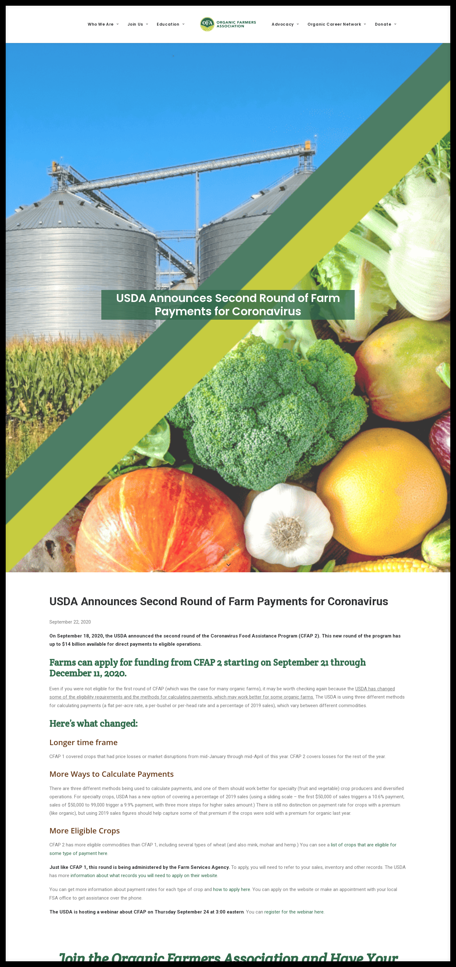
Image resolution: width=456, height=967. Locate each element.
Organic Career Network (336, 24)
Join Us (138, 24)
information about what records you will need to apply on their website (143, 875)
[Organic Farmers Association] (228, 24)
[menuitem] (103, 24)
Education (170, 24)
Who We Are (103, 24)
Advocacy (285, 24)
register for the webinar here (294, 912)
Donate (385, 24)
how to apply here (231, 889)
